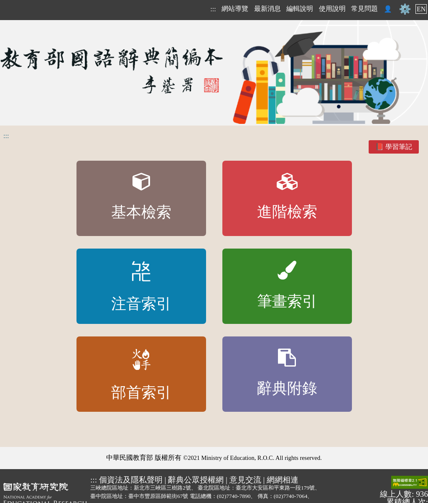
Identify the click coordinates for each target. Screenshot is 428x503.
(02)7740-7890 (234, 496)
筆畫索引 (287, 285)
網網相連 (282, 479)
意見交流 (245, 479)
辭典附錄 (287, 373)
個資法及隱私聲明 (131, 479)
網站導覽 (235, 8)
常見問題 (364, 8)
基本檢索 (141, 197)
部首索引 (141, 375)
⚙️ (405, 9)
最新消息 (267, 8)
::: (213, 9)
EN (421, 9)
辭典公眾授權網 (196, 479)
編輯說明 (299, 8)
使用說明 (332, 8)
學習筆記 (398, 146)
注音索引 (141, 287)
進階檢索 (287, 197)
